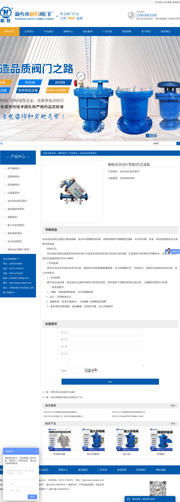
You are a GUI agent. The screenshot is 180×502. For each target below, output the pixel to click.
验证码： (65, 371)
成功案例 (88, 31)
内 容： (65, 354)
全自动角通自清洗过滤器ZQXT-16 (66, 397)
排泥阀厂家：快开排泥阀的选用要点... (64, 416)
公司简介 (29, 31)
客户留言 (146, 31)
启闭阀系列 (14, 176)
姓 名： (65, 332)
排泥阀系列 (14, 184)
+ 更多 (172, 405)
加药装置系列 (15, 233)
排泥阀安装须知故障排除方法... (129, 412)
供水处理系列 (15, 241)
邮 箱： (65, 346)
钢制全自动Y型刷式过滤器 (129, 164)
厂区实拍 (107, 31)
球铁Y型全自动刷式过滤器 (63, 392)
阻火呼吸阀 (93, 454)
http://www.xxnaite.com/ (20, 283)
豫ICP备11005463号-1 (56, 484)
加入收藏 (167, 2)
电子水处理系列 (16, 225)
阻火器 (126, 454)
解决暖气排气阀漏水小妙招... (128, 416)
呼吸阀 (160, 454)
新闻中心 (68, 31)
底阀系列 (12, 217)
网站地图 (161, 470)
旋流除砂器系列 (16, 209)
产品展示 (49, 31)
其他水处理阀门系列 (18, 249)
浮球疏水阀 (59, 454)
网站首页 (10, 31)
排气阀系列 (14, 168)
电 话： (65, 339)
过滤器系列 (14, 192)
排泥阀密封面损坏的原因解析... (61, 412)
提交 (110, 382)
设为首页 (159, 2)
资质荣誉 (127, 31)
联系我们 (176, 2)
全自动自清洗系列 (88, 153)
